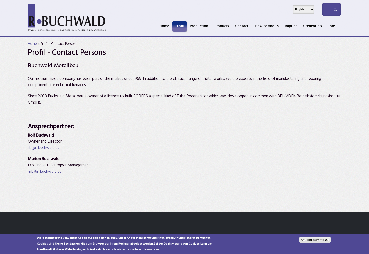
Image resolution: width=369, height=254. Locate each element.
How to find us (267, 26)
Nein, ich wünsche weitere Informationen (132, 250)
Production (199, 26)
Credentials (312, 26)
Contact (242, 26)
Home (164, 26)
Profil (179, 26)
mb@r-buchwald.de (45, 171)
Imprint (291, 26)
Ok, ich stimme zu (315, 241)
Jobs (331, 26)
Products (221, 26)
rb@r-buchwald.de (44, 148)
